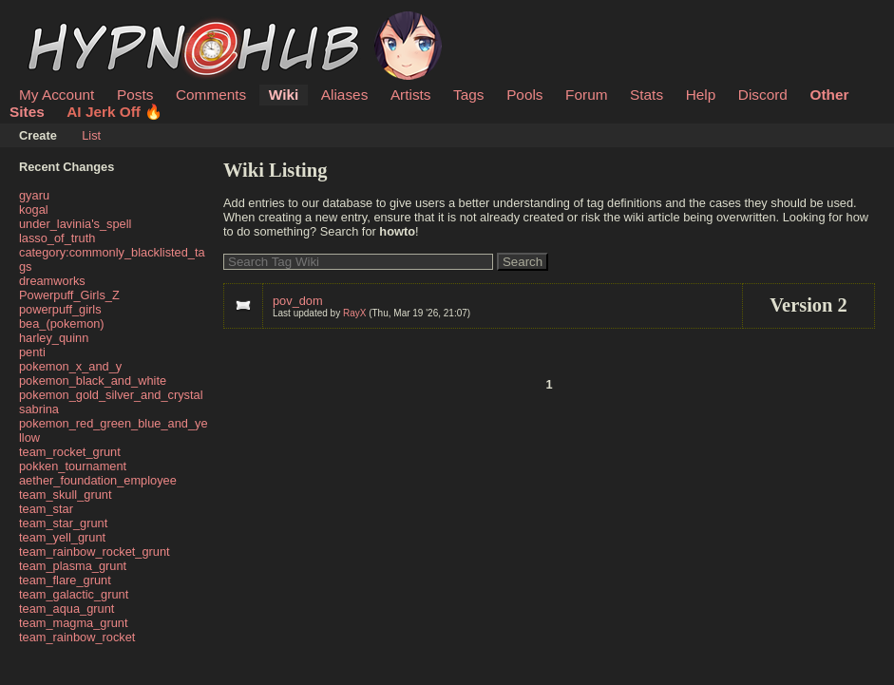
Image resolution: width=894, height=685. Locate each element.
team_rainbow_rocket (77, 637)
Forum (586, 94)
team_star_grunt (63, 523)
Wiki (283, 94)
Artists (410, 94)
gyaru (34, 195)
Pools (524, 94)
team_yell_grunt (62, 537)
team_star (46, 509)
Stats (646, 94)
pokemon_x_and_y (70, 366)
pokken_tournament (72, 466)
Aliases (345, 94)
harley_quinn (53, 338)
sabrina (39, 409)
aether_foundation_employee (98, 480)
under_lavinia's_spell (75, 224)
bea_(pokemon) (62, 323)
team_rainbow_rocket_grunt (94, 551)
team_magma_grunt (73, 623)
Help (701, 94)
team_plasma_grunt (72, 566)
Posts (135, 94)
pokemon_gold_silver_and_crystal (111, 395)
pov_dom (298, 301)
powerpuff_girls (60, 309)
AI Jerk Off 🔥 (114, 112)
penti (32, 352)
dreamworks (52, 281)
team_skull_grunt (65, 494)
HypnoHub (71, 22)
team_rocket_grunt (70, 452)
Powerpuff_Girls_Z (69, 295)
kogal (33, 209)
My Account (56, 94)
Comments (211, 94)
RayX (354, 313)
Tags (468, 94)
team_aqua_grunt (66, 608)
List (91, 135)
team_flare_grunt (65, 580)
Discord (763, 94)
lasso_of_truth (57, 238)
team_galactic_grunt (73, 594)
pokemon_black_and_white (92, 380)
